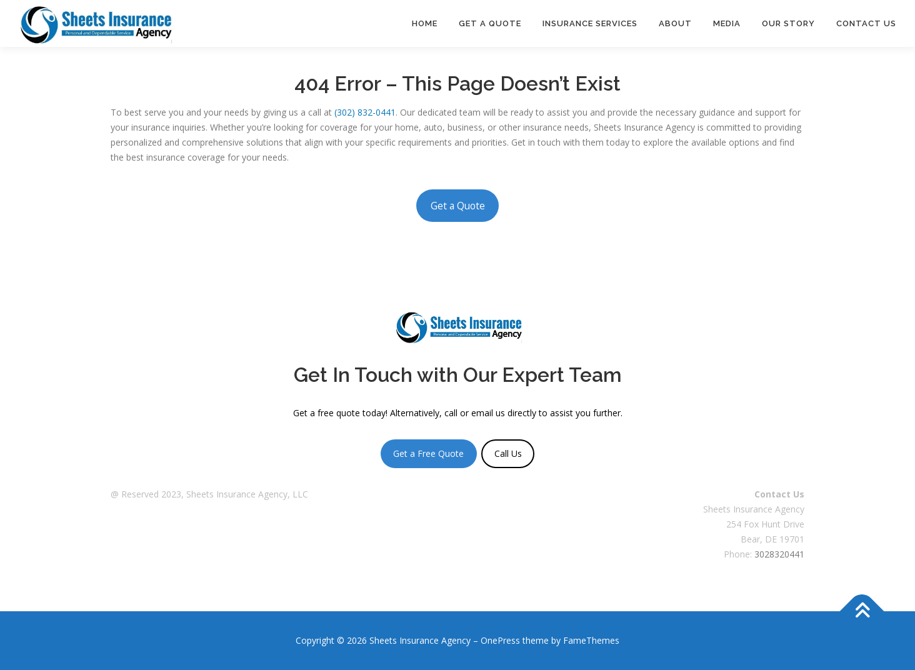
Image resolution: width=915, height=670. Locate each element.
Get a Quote (490, 23)
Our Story (788, 23)
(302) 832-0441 (365, 112)
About (675, 23)
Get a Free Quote (428, 453)
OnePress (500, 640)
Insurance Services (590, 23)
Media (727, 23)
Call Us (508, 453)
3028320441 (779, 554)
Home (425, 23)
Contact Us (866, 23)
